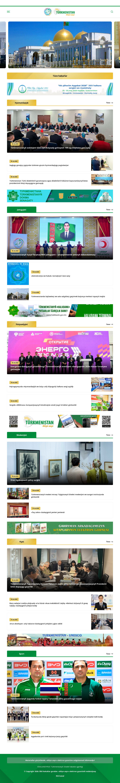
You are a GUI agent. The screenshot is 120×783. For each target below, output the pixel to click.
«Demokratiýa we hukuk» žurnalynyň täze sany (53, 276)
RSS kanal (60, 776)
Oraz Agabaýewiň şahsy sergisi (23, 480)
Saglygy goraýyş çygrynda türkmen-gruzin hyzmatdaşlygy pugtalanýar (41, 165)
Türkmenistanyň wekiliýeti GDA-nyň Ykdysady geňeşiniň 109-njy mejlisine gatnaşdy (48, 148)
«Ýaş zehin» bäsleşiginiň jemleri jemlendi (50, 512)
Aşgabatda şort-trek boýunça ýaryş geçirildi (52, 736)
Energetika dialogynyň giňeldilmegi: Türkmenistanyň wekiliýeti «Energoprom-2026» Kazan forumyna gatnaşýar (61, 368)
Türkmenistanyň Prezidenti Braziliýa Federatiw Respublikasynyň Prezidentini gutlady (53, 62)
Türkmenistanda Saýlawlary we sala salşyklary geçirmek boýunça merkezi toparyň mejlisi (70, 296)
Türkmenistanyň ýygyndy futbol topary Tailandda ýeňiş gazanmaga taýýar (44, 698)
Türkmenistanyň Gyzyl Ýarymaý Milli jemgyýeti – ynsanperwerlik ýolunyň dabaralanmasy (50, 254)
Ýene (108, 105)
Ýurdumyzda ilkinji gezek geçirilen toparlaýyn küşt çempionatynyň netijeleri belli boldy (69, 717)
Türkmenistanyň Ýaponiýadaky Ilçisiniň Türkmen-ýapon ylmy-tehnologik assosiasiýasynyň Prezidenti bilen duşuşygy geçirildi (61, 585)
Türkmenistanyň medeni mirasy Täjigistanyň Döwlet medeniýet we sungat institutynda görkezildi (70, 495)
